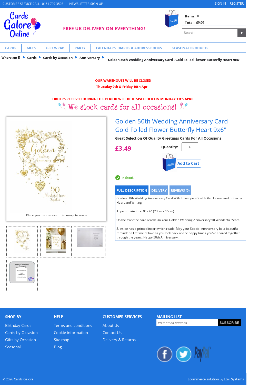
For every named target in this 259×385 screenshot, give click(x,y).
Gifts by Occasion (20, 339)
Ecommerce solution (203, 379)
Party (80, 48)
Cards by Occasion (21, 332)
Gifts (31, 48)
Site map (61, 339)
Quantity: (169, 146)
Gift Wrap (55, 48)
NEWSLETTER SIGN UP (86, 3)
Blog (58, 346)
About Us (111, 325)
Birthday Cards (18, 325)
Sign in (220, 3)
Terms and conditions (73, 325)
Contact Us (112, 332)
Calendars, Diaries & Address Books (129, 48)
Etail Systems (234, 379)
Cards (10, 48)
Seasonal (13, 346)
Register (237, 3)
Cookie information (71, 332)
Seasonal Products (190, 48)
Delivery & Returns (119, 339)
